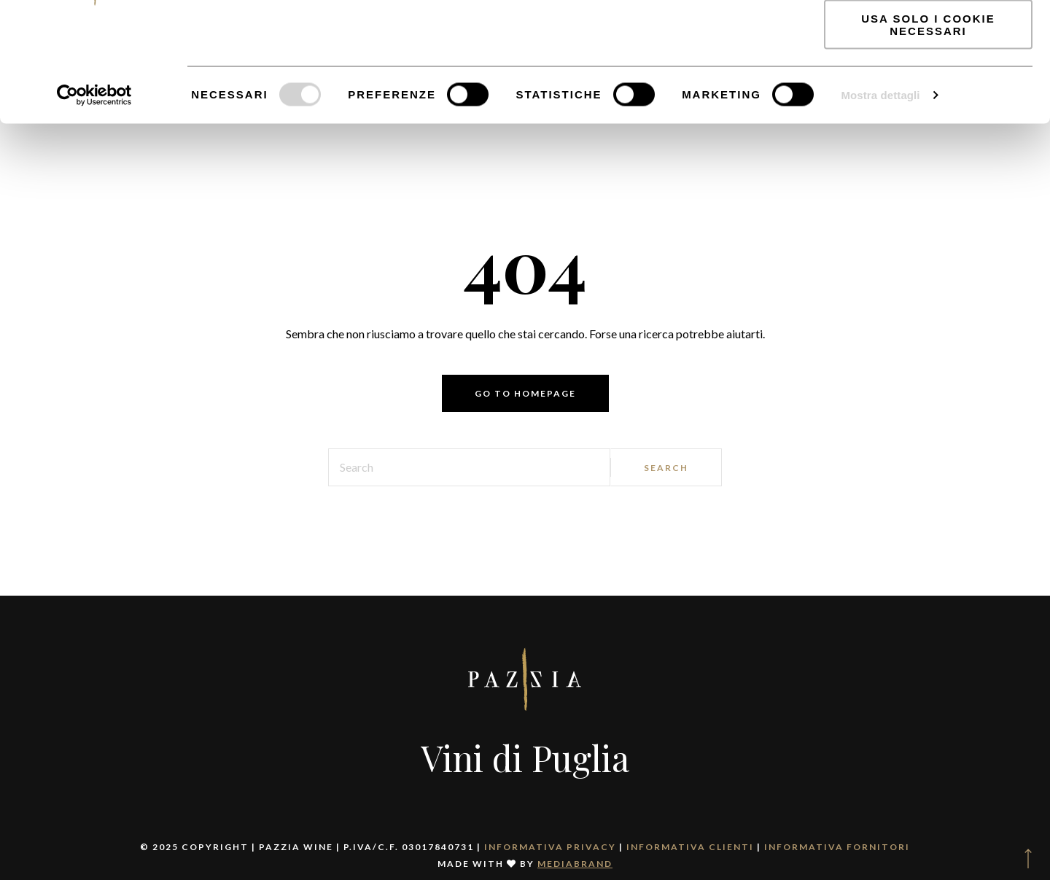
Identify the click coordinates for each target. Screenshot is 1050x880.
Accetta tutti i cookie (928, 36)
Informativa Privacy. (293, 88)
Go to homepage (525, 393)
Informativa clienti (690, 846)
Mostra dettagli (880, 198)
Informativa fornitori (837, 846)
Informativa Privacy (550, 846)
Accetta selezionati (928, 79)
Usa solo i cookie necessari (928, 127)
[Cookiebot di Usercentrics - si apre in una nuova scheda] (94, 198)
